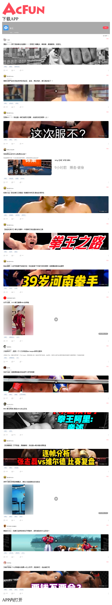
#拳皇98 (17, 553)
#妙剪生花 (17, 66)
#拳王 (5, 66)
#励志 (16, 251)
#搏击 (10, 516)
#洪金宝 (11, 103)
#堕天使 (11, 553)
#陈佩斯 (11, 215)
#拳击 (10, 139)
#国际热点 (11, 337)
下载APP (10, 19)
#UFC (18, 337)
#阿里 (10, 66)
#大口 (23, 553)
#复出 (16, 589)
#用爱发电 (11, 357)
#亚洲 (10, 288)
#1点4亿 (21, 589)
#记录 (10, 251)
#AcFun (22, 178)
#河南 (16, 288)
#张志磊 (11, 178)
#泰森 (16, 394)
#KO (15, 139)
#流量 (17, 178)
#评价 (17, 103)
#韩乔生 (23, 215)
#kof (18, 357)
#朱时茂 (17, 215)
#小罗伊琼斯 (22, 394)
